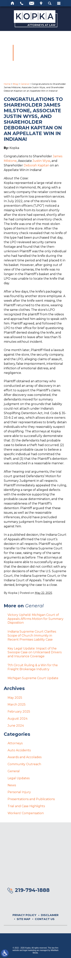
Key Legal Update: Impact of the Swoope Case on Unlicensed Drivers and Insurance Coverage (35, 652)
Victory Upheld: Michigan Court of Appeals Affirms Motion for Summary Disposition (35, 619)
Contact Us (45, 919)
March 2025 (17, 704)
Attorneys (15, 743)
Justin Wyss (41, 161)
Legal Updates (19, 778)
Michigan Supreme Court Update (33, 678)
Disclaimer (50, 915)
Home (12, 3)
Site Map (23, 919)
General (24, 83)
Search (49, 3)
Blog (15, 83)
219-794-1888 (32, 890)
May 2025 (15, 697)
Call (21, 3)
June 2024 (16, 725)
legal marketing (29, 950)
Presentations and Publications (31, 799)
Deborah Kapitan (36, 165)
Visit (41, 3)
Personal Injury (19, 792)
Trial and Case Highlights (26, 806)
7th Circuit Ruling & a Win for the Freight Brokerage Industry (33, 667)
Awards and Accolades (24, 757)
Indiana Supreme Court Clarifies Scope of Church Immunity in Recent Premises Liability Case (32, 635)
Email (31, 3)
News (12, 785)
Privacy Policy (24, 915)
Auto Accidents (19, 750)
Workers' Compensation (26, 813)
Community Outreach (24, 764)
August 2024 (17, 718)
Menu (58, 3)
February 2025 (19, 711)
